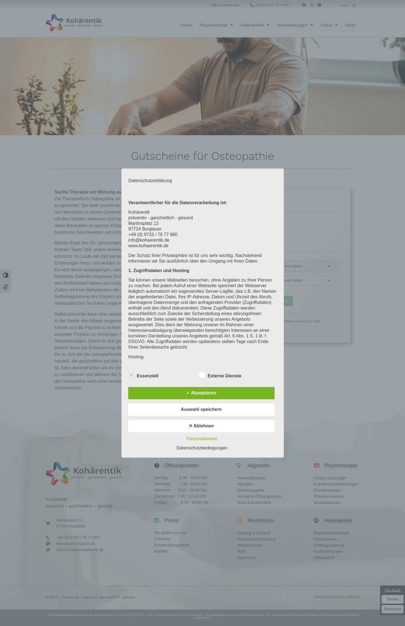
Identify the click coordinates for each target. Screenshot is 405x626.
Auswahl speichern (201, 409)
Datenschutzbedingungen (202, 448)
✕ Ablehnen (201, 425)
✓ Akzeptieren (201, 393)
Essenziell (143, 375)
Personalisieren (201, 438)
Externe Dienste (220, 375)
